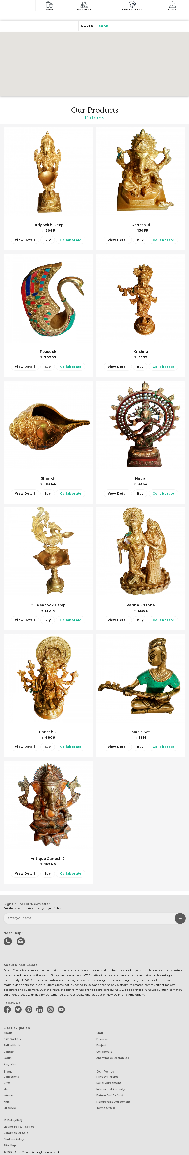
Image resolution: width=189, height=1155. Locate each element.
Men (7, 1084)
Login (173, 5)
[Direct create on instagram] (51, 1009)
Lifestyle (10, 1101)
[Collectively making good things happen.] (20, 5)
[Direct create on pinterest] (29, 1009)
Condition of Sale (16, 1125)
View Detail (23, 240)
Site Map (10, 1136)
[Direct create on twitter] (19, 1009)
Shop (50, 5)
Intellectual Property (110, 1084)
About (8, 1033)
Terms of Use (106, 1101)
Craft (99, 1033)
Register (10, 1061)
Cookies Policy (14, 1130)
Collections (11, 1073)
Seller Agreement (108, 1079)
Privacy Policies (107, 1073)
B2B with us (12, 1039)
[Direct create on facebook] (8, 1009)
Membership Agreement (113, 1096)
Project (101, 1044)
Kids (7, 1096)
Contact (9, 1050)
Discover (85, 5)
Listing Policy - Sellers (19, 1119)
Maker (86, 26)
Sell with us (12, 1044)
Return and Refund (109, 1090)
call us (8, 941)
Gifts (7, 1079)
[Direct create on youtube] (62, 1009)
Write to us (20, 941)
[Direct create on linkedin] (40, 1009)
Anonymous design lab (113, 1055)
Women (9, 1090)
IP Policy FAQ (13, 1113)
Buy (47, 240)
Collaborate (132, 5)
